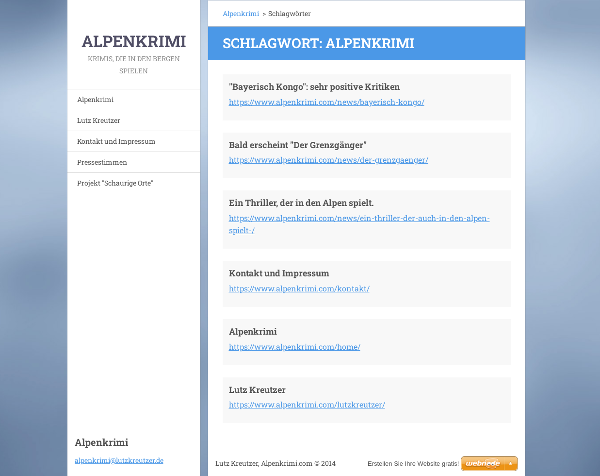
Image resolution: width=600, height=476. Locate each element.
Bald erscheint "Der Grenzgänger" (298, 145)
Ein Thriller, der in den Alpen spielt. (301, 202)
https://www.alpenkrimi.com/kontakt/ (299, 288)
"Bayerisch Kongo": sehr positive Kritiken (314, 86)
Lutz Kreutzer (98, 120)
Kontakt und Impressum (116, 141)
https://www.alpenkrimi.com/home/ (294, 346)
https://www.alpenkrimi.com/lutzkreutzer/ (307, 404)
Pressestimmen (102, 162)
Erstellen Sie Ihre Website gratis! (413, 463)
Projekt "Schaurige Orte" (115, 182)
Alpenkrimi (95, 99)
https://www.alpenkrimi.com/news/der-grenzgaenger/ (328, 159)
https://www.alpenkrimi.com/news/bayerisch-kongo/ (326, 102)
